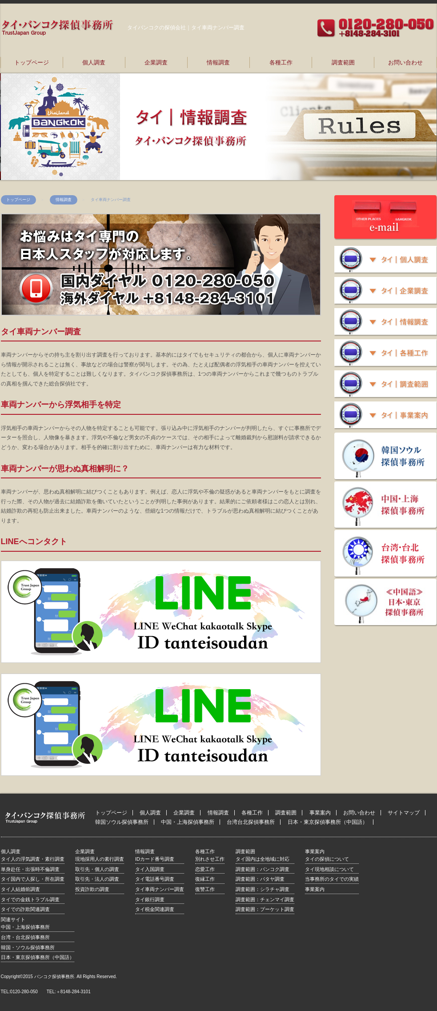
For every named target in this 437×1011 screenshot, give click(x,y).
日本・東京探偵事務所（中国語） (328, 822)
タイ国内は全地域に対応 (262, 859)
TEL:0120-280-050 (19, 991)
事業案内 (320, 813)
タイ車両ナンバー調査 (159, 889)
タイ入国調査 (149, 869)
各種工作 (281, 62)
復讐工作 (205, 889)
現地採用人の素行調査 (99, 859)
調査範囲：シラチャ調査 (262, 889)
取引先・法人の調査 (97, 879)
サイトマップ (404, 813)
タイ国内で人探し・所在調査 (32, 879)
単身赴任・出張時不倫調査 (30, 869)
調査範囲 (343, 62)
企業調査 (156, 62)
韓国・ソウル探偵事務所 (28, 947)
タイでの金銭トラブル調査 (30, 899)
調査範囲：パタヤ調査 (260, 879)
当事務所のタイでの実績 (332, 879)
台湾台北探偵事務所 (251, 822)
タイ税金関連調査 (154, 909)
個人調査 (93, 62)
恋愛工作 (205, 869)
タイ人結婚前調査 (20, 889)
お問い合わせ (405, 62)
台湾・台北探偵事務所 (25, 937)
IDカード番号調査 (154, 859)
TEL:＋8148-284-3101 (69, 991)
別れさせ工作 (210, 859)
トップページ (31, 62)
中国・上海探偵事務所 (187, 822)
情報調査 (218, 62)
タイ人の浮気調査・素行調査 (32, 859)
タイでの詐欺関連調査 (25, 909)
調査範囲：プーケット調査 (265, 909)
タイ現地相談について (329, 869)
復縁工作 (205, 879)
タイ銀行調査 (149, 899)
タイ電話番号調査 (154, 879)
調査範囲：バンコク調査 (262, 869)
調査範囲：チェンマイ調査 (265, 899)
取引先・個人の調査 (97, 869)
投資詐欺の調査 (92, 889)
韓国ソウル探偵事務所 (121, 822)
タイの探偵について (327, 859)
